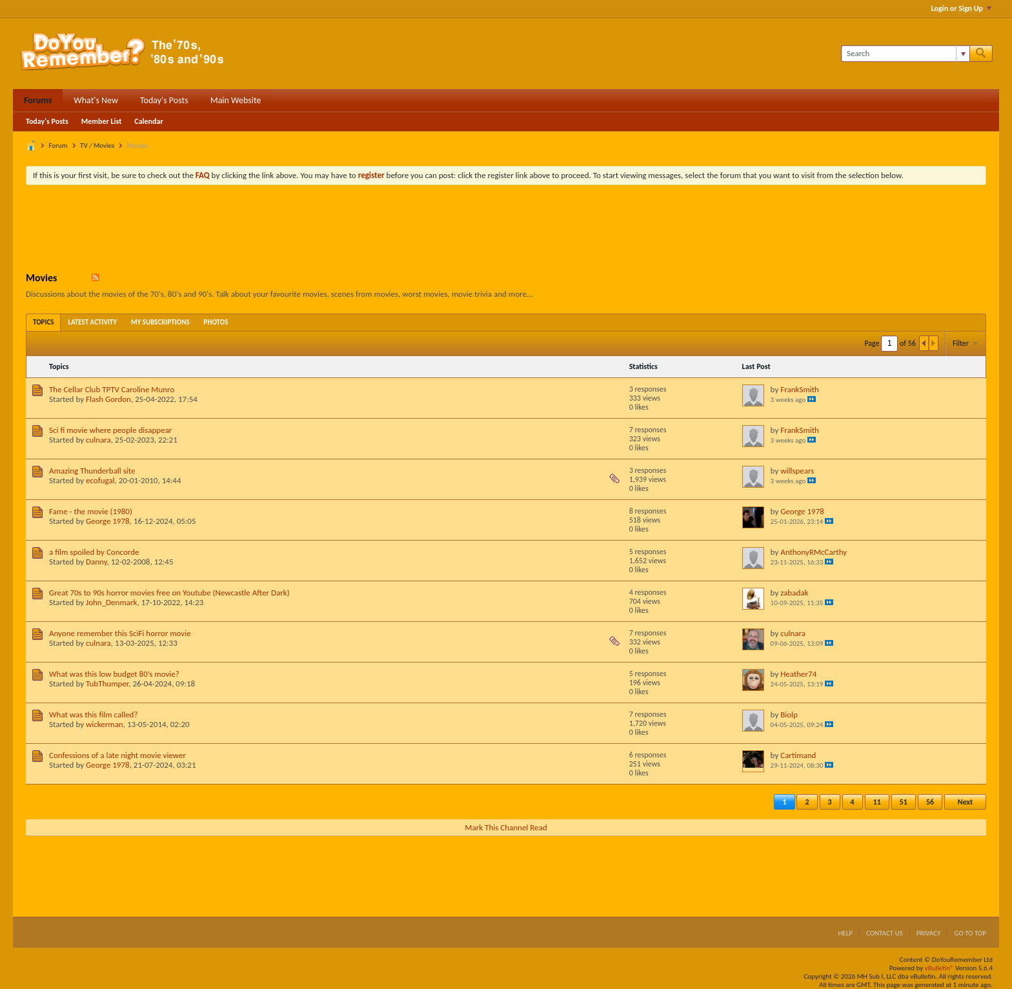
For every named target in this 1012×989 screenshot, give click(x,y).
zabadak (794, 592)
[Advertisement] (506, 230)
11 (877, 801)
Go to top (970, 933)
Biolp (789, 714)
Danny (96, 561)
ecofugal (100, 480)
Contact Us (884, 933)
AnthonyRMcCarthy (813, 552)
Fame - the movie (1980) (90, 511)
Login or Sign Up (961, 8)
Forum (58, 145)
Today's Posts (164, 100)
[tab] (43, 322)
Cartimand (798, 755)
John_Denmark (111, 602)
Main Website (235, 100)
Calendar (148, 121)
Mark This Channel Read (506, 827)
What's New (96, 100)
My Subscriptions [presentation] (160, 322)
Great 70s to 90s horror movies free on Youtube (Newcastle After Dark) (169, 592)
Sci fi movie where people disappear (110, 430)
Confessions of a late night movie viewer (117, 755)
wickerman (104, 724)
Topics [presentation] (43, 322)
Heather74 (798, 674)
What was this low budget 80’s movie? (114, 674)
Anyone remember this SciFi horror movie (120, 633)
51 (903, 801)
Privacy (928, 933)
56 (930, 801)
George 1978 (108, 521)
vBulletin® (939, 968)
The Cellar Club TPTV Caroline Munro (111, 389)
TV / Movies (97, 145)
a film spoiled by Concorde (94, 552)
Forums (38, 100)
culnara (98, 440)
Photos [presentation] (216, 322)
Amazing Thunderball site (92, 470)
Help (845, 933)
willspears (797, 470)
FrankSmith (799, 389)
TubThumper (107, 683)
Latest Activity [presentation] (92, 322)
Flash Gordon (108, 399)
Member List (101, 121)
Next (965, 801)
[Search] (905, 53)
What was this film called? (93, 714)
